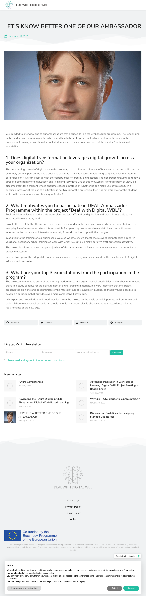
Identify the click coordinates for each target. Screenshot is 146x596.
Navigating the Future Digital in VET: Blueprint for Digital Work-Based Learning (44, 400)
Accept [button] (131, 588)
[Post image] (10, 385)
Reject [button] (115, 588)
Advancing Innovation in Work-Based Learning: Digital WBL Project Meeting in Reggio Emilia (114, 385)
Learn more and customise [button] (24, 588)
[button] (141, 5)
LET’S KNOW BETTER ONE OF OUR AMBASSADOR (40, 414)
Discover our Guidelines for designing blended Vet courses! (112, 414)
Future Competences (31, 381)
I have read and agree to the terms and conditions (36, 360)
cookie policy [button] (48, 573)
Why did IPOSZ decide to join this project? (115, 399)
